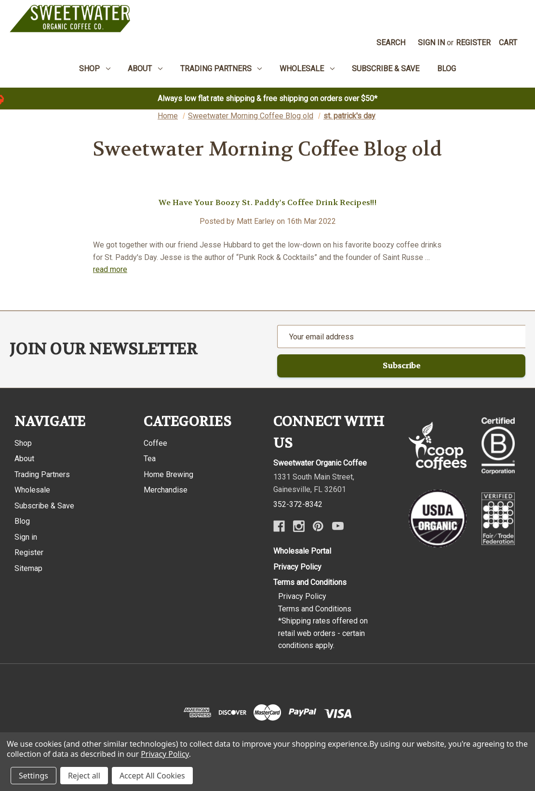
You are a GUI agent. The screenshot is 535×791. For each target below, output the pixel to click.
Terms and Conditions (310, 582)
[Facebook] (279, 526)
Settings (33, 775)
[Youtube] (338, 526)
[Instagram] (299, 526)
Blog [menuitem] (446, 68)
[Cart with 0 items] (508, 43)
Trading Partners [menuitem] (221, 68)
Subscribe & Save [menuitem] (385, 68)
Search (390, 42)
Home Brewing (168, 474)
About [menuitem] (145, 68)
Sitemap (28, 568)
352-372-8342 (297, 504)
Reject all (84, 775)
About (24, 458)
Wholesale (32, 489)
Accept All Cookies (152, 775)
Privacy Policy (297, 566)
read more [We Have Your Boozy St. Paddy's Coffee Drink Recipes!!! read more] (110, 269)
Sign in (431, 42)
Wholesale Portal (302, 551)
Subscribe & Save (44, 505)
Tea (150, 458)
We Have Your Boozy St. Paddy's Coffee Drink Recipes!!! (267, 202)
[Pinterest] (318, 526)
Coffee (155, 443)
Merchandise (165, 489)
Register (473, 42)
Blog (22, 521)
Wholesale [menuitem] (307, 68)
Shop (23, 443)
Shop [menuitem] (94, 68)
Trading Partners (42, 474)
